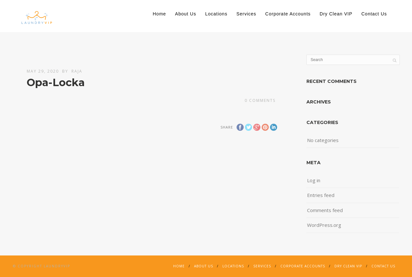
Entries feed (320, 195)
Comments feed (325, 210)
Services (246, 13)
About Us (185, 13)
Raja (76, 71)
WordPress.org (324, 225)
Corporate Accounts (288, 13)
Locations (216, 13)
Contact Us (374, 13)
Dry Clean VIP (336, 13)
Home (159, 13)
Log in (313, 180)
